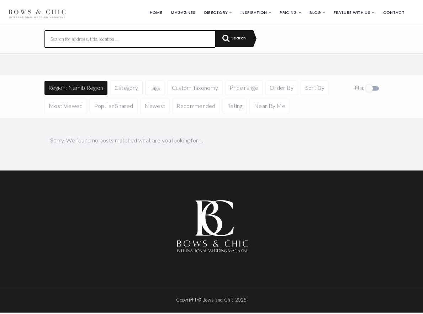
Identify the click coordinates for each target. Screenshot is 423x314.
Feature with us (352, 12)
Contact (394, 12)
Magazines (183, 12)
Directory (216, 12)
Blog (315, 12)
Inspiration (253, 12)
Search (236, 39)
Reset (111, 64)
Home (156, 12)
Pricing (288, 12)
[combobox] (130, 39)
